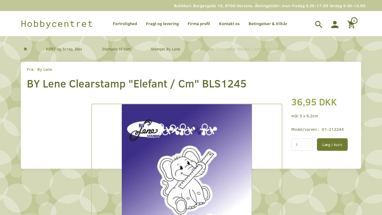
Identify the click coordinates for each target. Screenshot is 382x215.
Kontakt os (229, 23)
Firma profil (199, 23)
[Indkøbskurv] (352, 23)
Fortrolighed (125, 23)
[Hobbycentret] (57, 23)
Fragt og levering (162, 23)
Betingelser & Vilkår (268, 23)
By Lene (44, 69)
